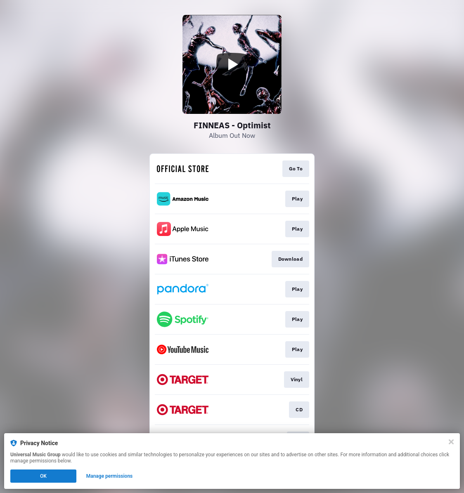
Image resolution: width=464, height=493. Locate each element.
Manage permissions (109, 476)
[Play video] (232, 64)
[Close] (451, 441)
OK (43, 476)
